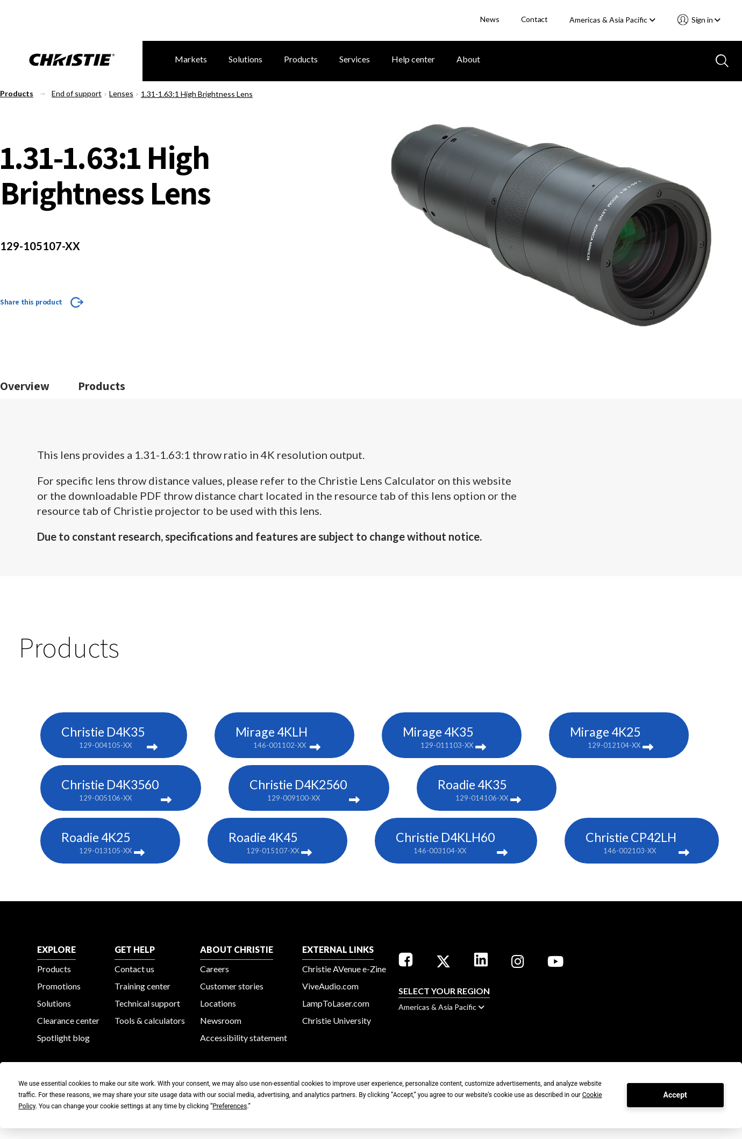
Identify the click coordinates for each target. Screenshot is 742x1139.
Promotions (59, 986)
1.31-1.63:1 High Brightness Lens (197, 93)
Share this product (31, 302)
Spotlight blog (63, 1037)
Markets (191, 59)
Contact (534, 19)
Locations (218, 1003)
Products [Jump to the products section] (101, 385)
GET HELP (135, 949)
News (489, 19)
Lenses (121, 93)
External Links (338, 949)
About (468, 59)
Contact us (134, 969)
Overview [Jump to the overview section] (24, 385)
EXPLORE (56, 949)
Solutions (245, 59)
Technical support (147, 1003)
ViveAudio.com (330, 986)
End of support (77, 93)
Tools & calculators (150, 1020)
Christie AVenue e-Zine (344, 969)
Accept (675, 1095)
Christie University (336, 1020)
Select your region (444, 991)
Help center (413, 59)
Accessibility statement (243, 1037)
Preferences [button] (229, 1106)
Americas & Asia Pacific (612, 19)
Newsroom (220, 1020)
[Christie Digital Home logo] (71, 61)
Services (354, 59)
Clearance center (68, 1020)
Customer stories (231, 986)
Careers (214, 969)
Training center (142, 986)
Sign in (705, 19)
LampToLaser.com (335, 1003)
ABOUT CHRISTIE (236, 949)
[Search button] (721, 59)
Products (301, 59)
